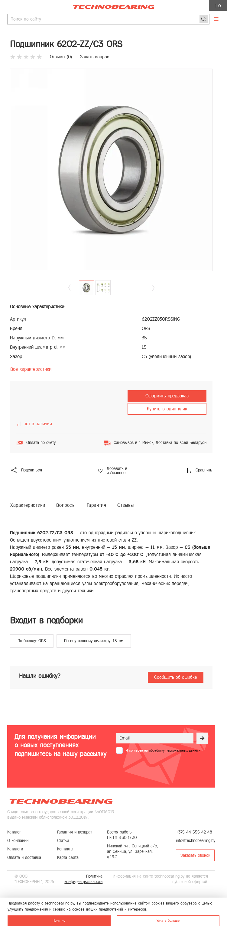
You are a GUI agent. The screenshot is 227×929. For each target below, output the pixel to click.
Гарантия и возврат (74, 832)
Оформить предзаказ (167, 395)
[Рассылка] (202, 738)
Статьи (63, 840)
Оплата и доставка (24, 857)
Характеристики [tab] (27, 505)
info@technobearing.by (195, 840)
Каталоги (15, 849)
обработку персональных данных (174, 750)
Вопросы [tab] (65, 505)
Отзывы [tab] (125, 505)
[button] (153, 287)
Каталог (14, 832)
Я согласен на (163, 750)
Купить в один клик (167, 408)
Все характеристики (30, 369)
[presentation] (162, 768)
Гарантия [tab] (96, 505)
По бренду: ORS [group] (32, 641)
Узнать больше (168, 920)
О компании (17, 840)
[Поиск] (203, 19)
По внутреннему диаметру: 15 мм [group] (93, 641)
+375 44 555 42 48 (194, 832)
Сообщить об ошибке (175, 677)
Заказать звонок (195, 855)
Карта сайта (68, 857)
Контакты (65, 849)
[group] (111, 170)
